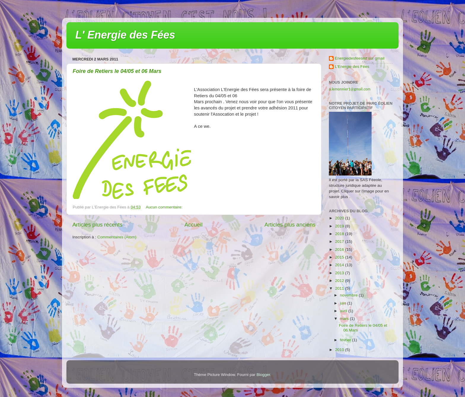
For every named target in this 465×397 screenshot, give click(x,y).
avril (344, 311)
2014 (340, 265)
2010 (340, 349)
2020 (340, 218)
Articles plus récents (97, 224)
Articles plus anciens (290, 224)
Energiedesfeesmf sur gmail (359, 58)
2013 (340, 273)
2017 (340, 241)
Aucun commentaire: (165, 207)
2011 (340, 288)
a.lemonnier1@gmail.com (349, 89)
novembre (349, 295)
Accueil (193, 224)
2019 (340, 226)
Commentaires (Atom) (116, 237)
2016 (340, 249)
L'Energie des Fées (352, 66)
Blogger (263, 374)
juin (343, 303)
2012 (340, 280)
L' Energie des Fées (125, 35)
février (346, 340)
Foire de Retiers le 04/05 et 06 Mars (117, 71)
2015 (340, 257)
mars (345, 318)
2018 (340, 234)
